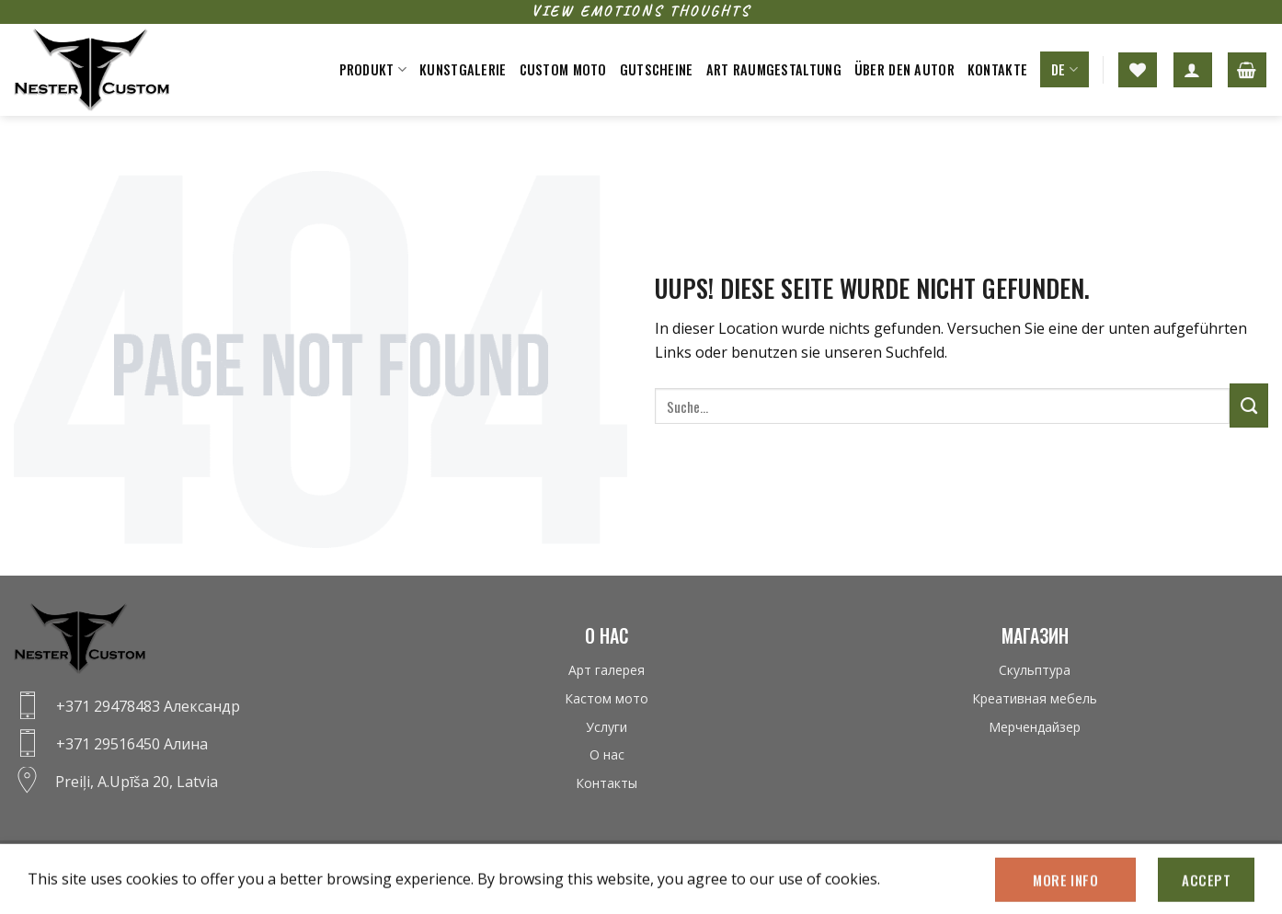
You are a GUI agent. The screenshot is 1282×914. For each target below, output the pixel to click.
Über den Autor (904, 69)
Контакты (606, 783)
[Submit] (1249, 405)
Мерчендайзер (1035, 727)
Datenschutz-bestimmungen (91, 860)
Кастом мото (606, 698)
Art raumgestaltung (773, 69)
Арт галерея (606, 670)
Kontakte (997, 69)
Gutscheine (656, 69)
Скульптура (1034, 670)
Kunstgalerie (462, 69)
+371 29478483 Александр (148, 706)
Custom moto (563, 69)
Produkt (373, 69)
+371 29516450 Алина (132, 744)
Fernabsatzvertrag (235, 860)
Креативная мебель (1034, 698)
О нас (606, 754)
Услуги (606, 727)
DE (1064, 69)
